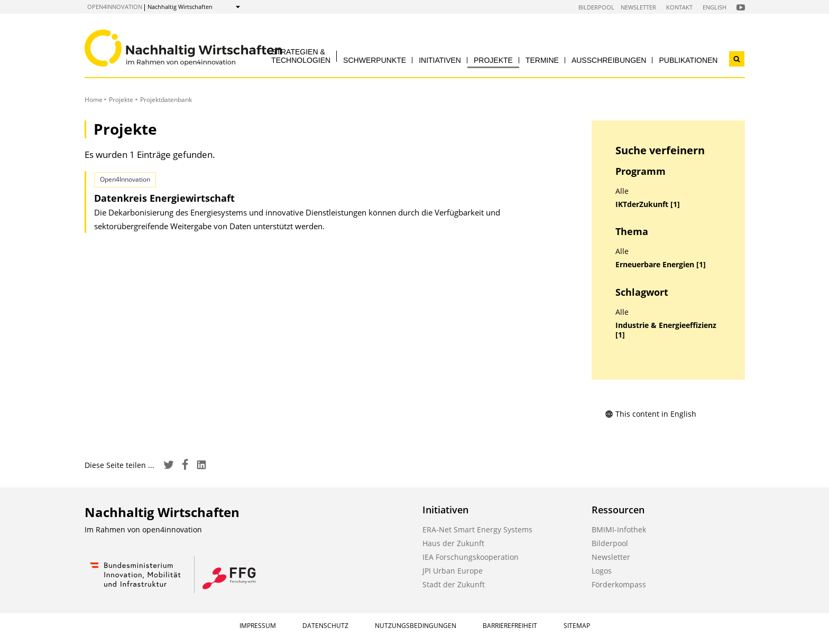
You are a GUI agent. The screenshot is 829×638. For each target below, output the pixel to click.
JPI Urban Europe (452, 571)
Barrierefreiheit (510, 625)
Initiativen (440, 60)
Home (94, 99)
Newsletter (638, 7)
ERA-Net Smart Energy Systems (477, 529)
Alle (622, 191)
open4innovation (114, 7)
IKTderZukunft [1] (647, 204)
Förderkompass (619, 584)
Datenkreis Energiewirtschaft (164, 198)
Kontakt (679, 7)
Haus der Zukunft (453, 543)
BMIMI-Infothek (619, 529)
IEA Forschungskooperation (470, 557)
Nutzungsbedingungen (415, 625)
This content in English (650, 414)
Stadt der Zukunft (453, 584)
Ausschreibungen (609, 60)
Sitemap (577, 625)
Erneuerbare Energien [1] (660, 264)
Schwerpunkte (374, 60)
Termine (542, 60)
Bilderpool (596, 7)
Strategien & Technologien (300, 56)
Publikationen (688, 60)
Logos (602, 571)
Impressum (258, 625)
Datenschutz (325, 625)
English (714, 7)
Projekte (493, 60)
